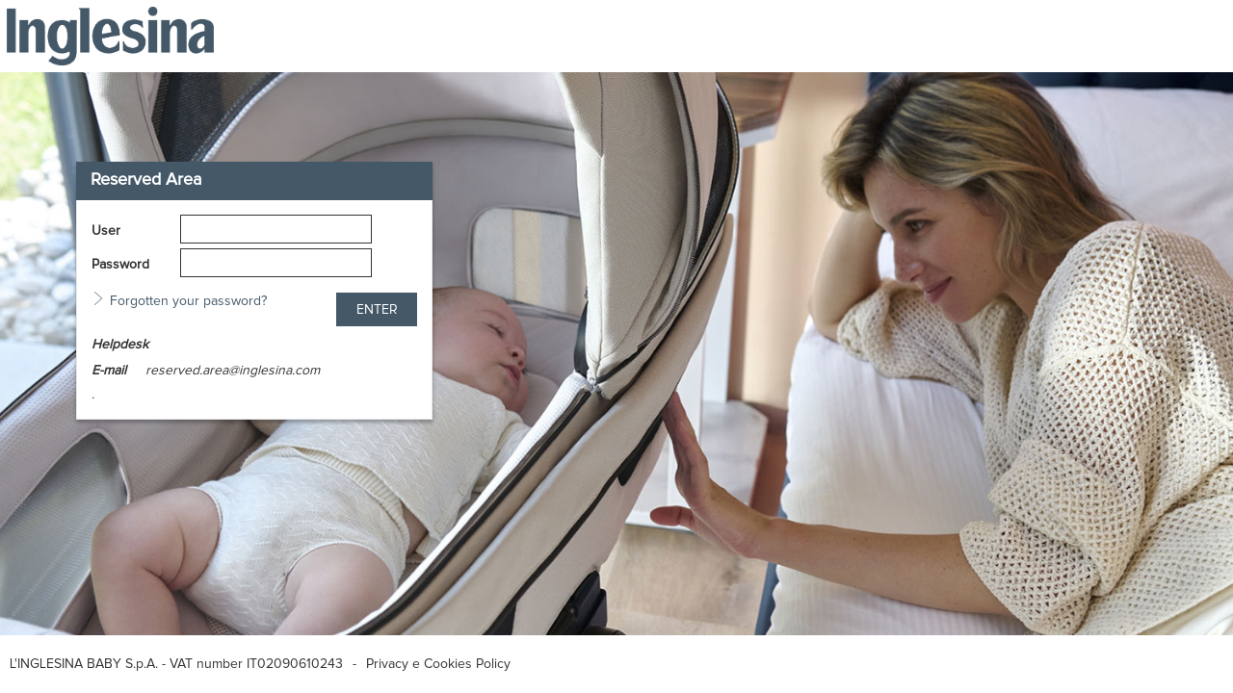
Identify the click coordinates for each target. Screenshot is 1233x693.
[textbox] (276, 229)
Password (120, 264)
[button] (376, 309)
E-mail (109, 370)
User (106, 231)
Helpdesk (120, 344)
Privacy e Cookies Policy (438, 664)
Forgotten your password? (188, 301)
